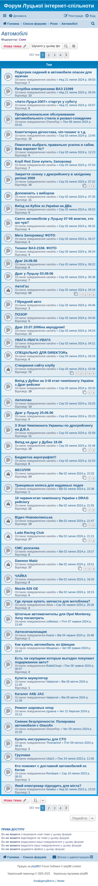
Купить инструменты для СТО (40, 739)
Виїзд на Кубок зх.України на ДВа (43, 206)
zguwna (51, 711)
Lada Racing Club (29, 533)
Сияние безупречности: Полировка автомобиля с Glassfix (45, 723)
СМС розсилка (27, 548)
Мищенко (52, 648)
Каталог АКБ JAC (29, 694)
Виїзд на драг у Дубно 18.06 (38, 442)
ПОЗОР (21, 314)
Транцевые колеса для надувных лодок (49, 485)
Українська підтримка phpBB (70, 873)
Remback (52, 773)
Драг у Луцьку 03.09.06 (34, 273)
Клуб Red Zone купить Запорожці (43, 161)
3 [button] (54, 55)
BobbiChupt (53, 665)
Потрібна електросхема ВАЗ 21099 (44, 89)
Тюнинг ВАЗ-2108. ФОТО (36, 248)
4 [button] (60, 55)
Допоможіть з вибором (34, 193)
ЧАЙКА (21, 576)
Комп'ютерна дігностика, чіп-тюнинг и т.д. (50, 132)
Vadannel (52, 681)
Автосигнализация (31, 632)
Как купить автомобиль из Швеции (45, 644)
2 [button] (49, 55)
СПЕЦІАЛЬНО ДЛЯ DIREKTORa (41, 353)
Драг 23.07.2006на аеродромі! (40, 327)
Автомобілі (14, 33)
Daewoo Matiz (26, 561)
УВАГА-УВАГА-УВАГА (33, 340)
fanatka (51, 789)
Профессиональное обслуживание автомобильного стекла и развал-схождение (53, 116)
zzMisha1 (52, 621)
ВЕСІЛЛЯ (23, 470)
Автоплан (23, 400)
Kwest (50, 635)
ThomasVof (53, 742)
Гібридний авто (28, 302)
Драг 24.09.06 (26, 261)
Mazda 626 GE (26, 588)
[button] (66, 55)
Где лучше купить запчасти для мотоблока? (52, 601)
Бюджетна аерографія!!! (35, 457)
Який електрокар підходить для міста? (48, 786)
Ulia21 (50, 758)
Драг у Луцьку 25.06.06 (34, 413)
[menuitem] (17, 16)
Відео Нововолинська (34, 517)
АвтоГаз (22, 286)
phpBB (35, 866)
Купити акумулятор (31, 678)
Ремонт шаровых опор (34, 708)
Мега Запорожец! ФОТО (35, 235)
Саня (22, 39)
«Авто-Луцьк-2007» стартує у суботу (46, 102)
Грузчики (22, 755)
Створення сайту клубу (35, 365)
